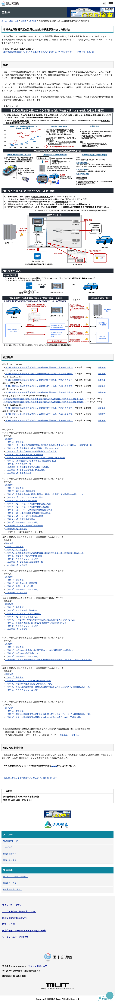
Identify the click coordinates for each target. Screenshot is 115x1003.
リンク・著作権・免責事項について (19, 911)
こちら (54, 766)
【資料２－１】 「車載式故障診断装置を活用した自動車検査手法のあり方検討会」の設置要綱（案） (49, 445)
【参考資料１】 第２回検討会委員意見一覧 (24, 562)
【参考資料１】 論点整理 (16, 592)
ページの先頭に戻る (106, 997)
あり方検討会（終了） (12, 889)
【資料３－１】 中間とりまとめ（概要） (23, 613)
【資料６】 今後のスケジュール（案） (22, 626)
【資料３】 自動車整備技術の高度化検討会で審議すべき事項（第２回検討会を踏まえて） (44, 553)
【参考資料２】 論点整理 (16, 529)
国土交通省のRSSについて (14, 917)
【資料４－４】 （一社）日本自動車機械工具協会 (27, 507)
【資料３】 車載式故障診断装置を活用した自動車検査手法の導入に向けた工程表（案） (43, 717)
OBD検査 (32, 21)
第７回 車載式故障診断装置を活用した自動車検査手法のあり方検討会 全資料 (39, 414)
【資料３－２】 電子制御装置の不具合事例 (24, 454)
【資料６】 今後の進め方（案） (19, 464)
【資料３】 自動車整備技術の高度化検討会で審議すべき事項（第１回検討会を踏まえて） (44, 494)
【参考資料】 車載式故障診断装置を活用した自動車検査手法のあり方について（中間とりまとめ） (48, 659)
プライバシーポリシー (12, 905)
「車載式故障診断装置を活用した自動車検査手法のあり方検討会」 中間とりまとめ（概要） (43, 402)
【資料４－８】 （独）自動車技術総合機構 (24, 516)
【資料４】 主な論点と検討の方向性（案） (24, 556)
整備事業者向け (9, 854)
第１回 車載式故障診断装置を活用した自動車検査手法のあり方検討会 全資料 (39, 367)
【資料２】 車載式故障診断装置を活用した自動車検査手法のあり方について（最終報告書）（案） (48, 714)
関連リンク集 (8, 924)
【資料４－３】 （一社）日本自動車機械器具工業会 (28, 504)
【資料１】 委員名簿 (14, 442)
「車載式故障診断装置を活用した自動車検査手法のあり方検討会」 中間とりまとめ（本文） (43, 399)
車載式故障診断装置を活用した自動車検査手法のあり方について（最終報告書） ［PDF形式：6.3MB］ (49, 52)
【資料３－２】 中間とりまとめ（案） (22, 617)
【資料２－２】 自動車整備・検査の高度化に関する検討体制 (32, 448)
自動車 (23, 21)
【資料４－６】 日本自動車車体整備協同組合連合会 (28, 513)
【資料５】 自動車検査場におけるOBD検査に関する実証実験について (36, 623)
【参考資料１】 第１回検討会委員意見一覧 (24, 525)
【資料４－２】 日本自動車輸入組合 (21, 500)
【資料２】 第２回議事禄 (16, 550)
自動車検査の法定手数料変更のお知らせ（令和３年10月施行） (31, 778)
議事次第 (9, 439)
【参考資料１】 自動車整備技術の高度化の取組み (27, 467)
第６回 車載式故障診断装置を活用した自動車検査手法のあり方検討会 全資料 (39, 408)
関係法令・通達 (9, 860)
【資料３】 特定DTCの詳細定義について (23, 653)
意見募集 (64, 735)
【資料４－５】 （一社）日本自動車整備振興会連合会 (29, 510)
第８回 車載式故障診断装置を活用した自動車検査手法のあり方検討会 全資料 (39, 420)
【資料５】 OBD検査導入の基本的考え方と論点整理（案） (31, 461)
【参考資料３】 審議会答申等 (18, 473)
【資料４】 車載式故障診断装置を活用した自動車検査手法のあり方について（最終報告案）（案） (48, 687)
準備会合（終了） (10, 883)
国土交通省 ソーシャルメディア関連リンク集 (24, 930)
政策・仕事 (13, 21)
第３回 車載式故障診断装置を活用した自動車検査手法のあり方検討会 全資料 (39, 380)
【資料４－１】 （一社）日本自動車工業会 (24, 497)
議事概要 (102, 367)
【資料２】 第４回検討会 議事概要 (21, 610)
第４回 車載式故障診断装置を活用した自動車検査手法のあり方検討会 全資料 (39, 386)
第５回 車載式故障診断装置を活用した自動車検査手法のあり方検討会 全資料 (39, 392)
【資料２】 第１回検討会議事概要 (20, 491)
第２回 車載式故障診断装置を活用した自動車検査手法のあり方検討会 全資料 (39, 373)
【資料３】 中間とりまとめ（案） (20, 586)
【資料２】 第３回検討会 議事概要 (21, 583)
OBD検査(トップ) (10, 841)
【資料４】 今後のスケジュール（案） (22, 589)
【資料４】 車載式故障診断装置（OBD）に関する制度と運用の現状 (35, 457)
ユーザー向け (9, 847)
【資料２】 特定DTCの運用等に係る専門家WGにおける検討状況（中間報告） (39, 650)
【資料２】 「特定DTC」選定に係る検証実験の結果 (28, 680)
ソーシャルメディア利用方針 (15, 936)
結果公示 (75, 735)
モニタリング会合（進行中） (15, 876)
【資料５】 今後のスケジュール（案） (22, 522)
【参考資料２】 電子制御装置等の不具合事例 (25, 470)
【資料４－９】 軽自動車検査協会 (20, 519)
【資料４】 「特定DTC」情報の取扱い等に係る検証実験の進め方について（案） (40, 620)
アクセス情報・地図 (37, 966)
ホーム (4, 21)
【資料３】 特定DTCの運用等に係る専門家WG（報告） (29, 684)
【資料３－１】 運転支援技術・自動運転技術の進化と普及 (31, 451)
